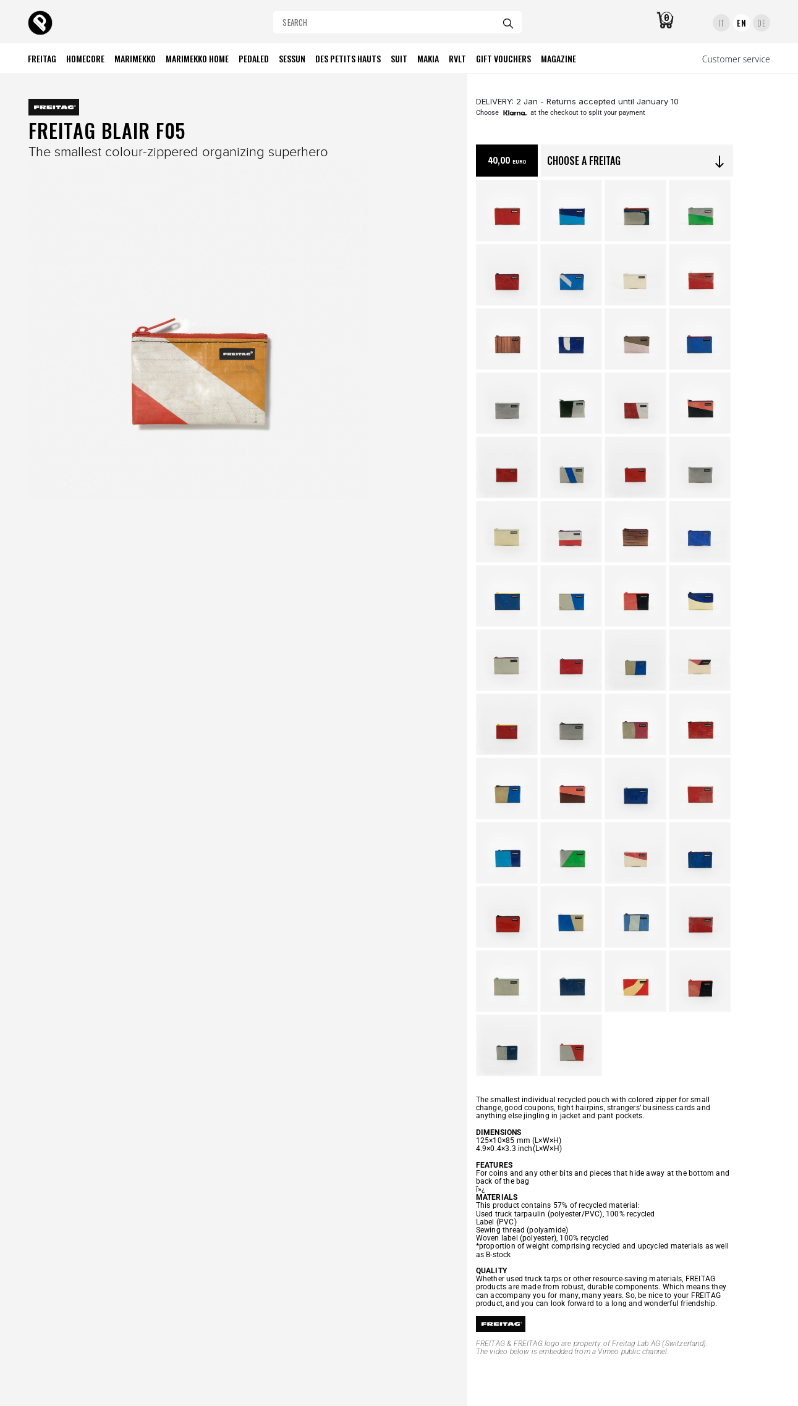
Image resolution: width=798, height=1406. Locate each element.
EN (741, 23)
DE (761, 23)
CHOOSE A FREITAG (637, 161)
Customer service (736, 59)
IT (721, 23)
